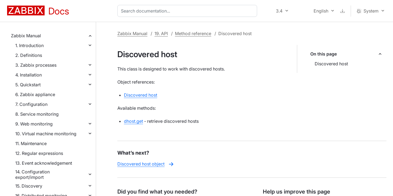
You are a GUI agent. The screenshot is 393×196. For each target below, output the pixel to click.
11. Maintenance (31, 143)
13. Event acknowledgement (43, 163)
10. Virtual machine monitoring (45, 133)
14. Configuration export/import (32, 174)
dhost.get (133, 121)
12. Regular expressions (39, 153)
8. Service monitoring (37, 114)
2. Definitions (28, 55)
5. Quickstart (28, 84)
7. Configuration (31, 104)
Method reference (193, 33)
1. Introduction (29, 45)
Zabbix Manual (26, 35)
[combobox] (188, 11)
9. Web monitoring (34, 124)
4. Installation (28, 75)
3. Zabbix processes (35, 65)
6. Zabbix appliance (35, 94)
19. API (161, 33)
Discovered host (331, 63)
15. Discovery (28, 186)
